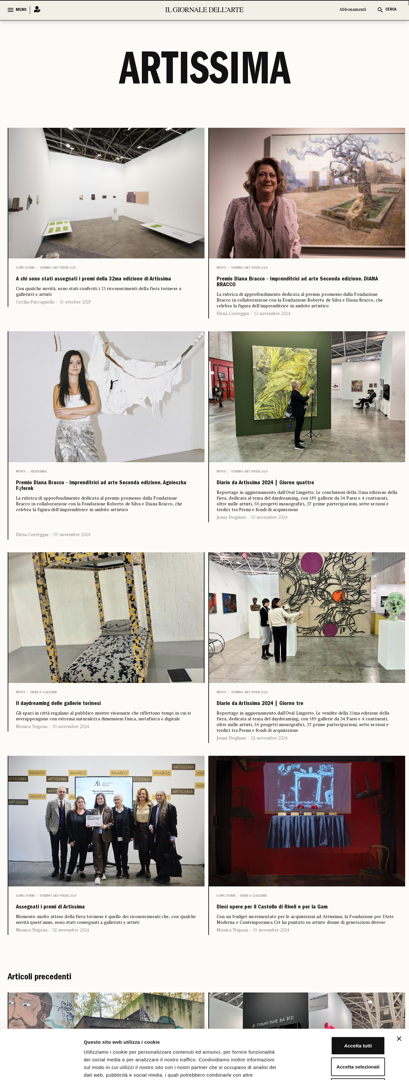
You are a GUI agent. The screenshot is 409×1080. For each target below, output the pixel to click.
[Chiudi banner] (399, 989)
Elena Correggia (233, 322)
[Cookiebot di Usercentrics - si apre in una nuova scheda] (41, 1067)
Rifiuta (339, 1038)
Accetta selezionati (339, 1017)
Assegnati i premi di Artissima (75, 932)
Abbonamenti (352, 10)
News (221, 267)
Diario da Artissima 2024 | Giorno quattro (300, 494)
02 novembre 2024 (269, 760)
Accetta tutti (339, 996)
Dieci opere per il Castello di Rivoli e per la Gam (302, 937)
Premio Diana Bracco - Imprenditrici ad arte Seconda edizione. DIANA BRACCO (304, 287)
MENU (21, 10)
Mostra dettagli (336, 1067)
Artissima (38, 480)
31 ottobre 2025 (75, 317)
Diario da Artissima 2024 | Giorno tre (292, 724)
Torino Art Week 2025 (58, 267)
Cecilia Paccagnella (35, 317)
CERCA (391, 10)
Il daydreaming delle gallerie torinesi (89, 724)
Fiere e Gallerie (43, 710)
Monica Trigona (31, 749)
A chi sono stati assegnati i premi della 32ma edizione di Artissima (94, 287)
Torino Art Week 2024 (249, 267)
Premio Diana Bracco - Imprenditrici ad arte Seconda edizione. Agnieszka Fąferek (103, 499)
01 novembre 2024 (271, 967)
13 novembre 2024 (272, 322)
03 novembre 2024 (269, 531)
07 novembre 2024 (71, 552)
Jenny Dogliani (231, 531)
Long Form (25, 267)
